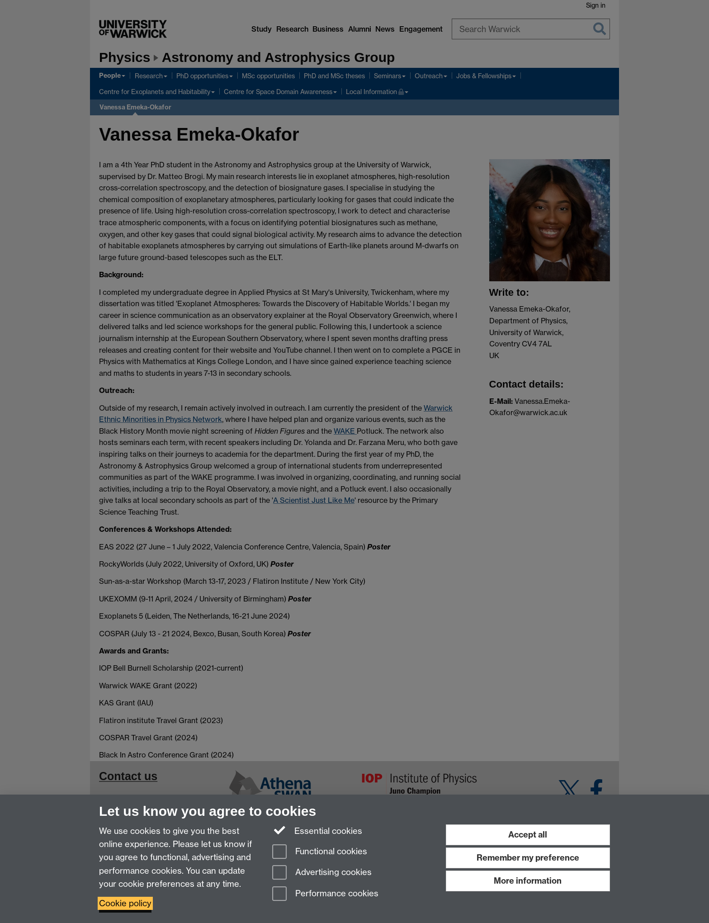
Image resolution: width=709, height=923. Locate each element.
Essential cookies (317, 830)
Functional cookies (319, 852)
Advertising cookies (322, 873)
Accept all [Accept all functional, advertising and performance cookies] (527, 834)
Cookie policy (125, 903)
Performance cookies (325, 894)
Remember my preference (528, 857)
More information (528, 881)
